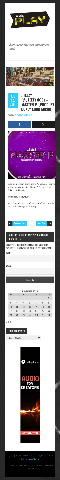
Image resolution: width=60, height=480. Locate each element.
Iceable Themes (33, 459)
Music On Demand (24, 114)
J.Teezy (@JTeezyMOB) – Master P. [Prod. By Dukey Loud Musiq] (37, 102)
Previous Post (19, 223)
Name (8, 253)
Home (11, 465)
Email (8, 265)
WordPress (45, 456)
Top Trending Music (22, 465)
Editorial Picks (37, 465)
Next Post (42, 223)
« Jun (8, 322)
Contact (31, 468)
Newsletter (49, 465)
